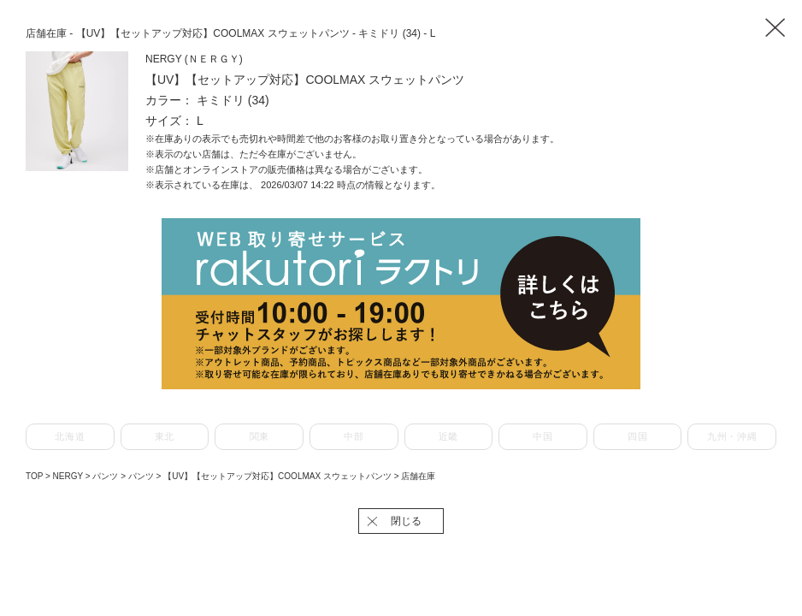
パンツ (106, 476)
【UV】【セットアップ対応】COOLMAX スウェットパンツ (278, 476)
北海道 (70, 436)
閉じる (406, 521)
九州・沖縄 (732, 436)
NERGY (69, 476)
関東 (259, 436)
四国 (637, 436)
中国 (542, 436)
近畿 (448, 436)
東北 (164, 436)
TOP (34, 476)
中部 (353, 436)
